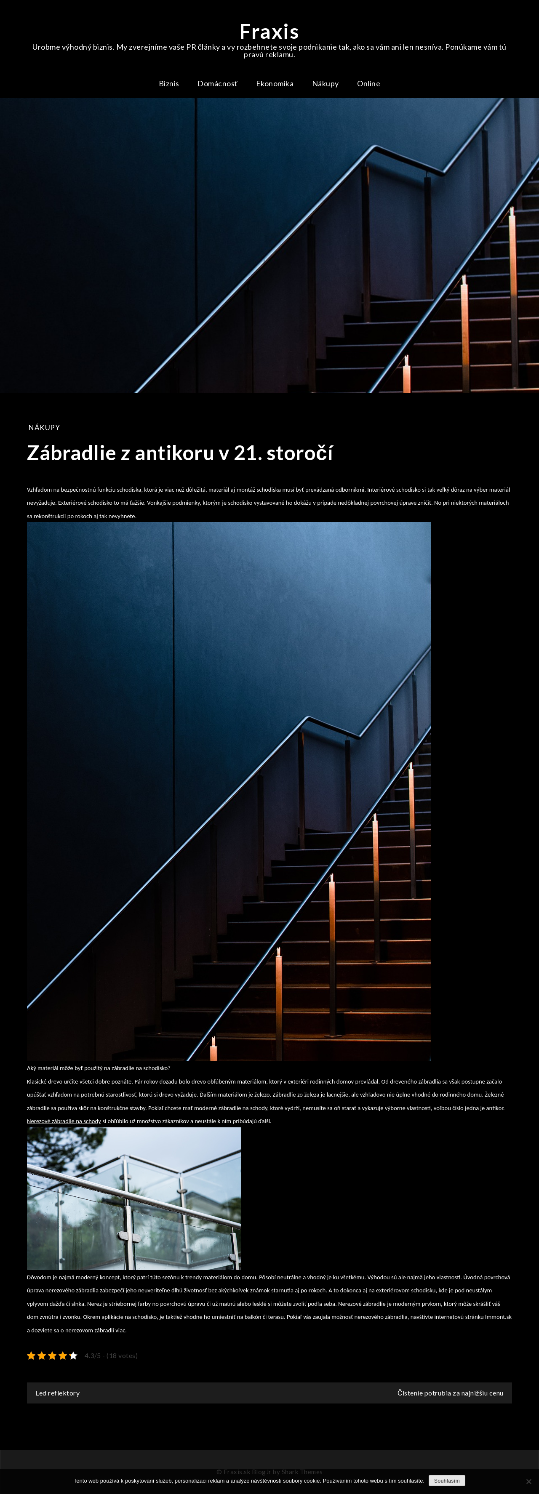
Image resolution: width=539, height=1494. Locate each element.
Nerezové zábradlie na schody (64, 1121)
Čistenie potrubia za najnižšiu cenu (451, 1393)
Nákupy (325, 83)
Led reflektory (57, 1393)
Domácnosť (217, 83)
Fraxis (269, 31)
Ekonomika (275, 83)
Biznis (169, 83)
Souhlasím (447, 1481)
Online (368, 83)
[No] (528, 1481)
